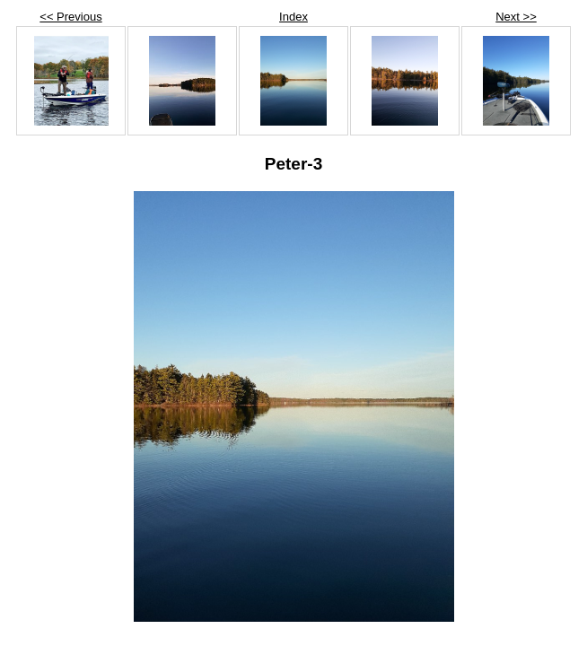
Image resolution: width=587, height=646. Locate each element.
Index (293, 16)
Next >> (516, 16)
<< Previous (70, 16)
